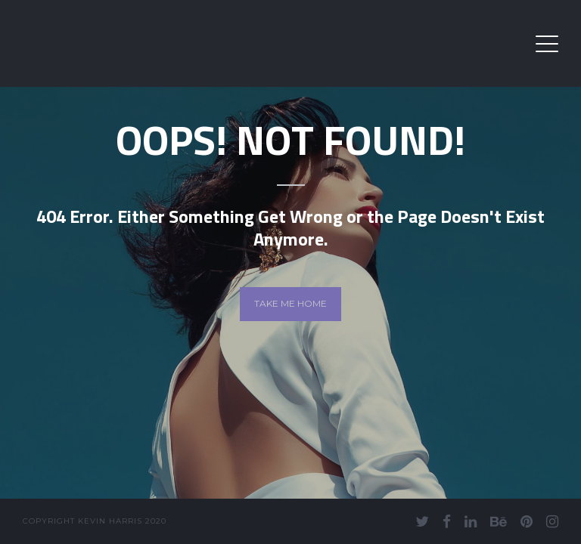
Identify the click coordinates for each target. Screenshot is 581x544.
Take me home (290, 303)
